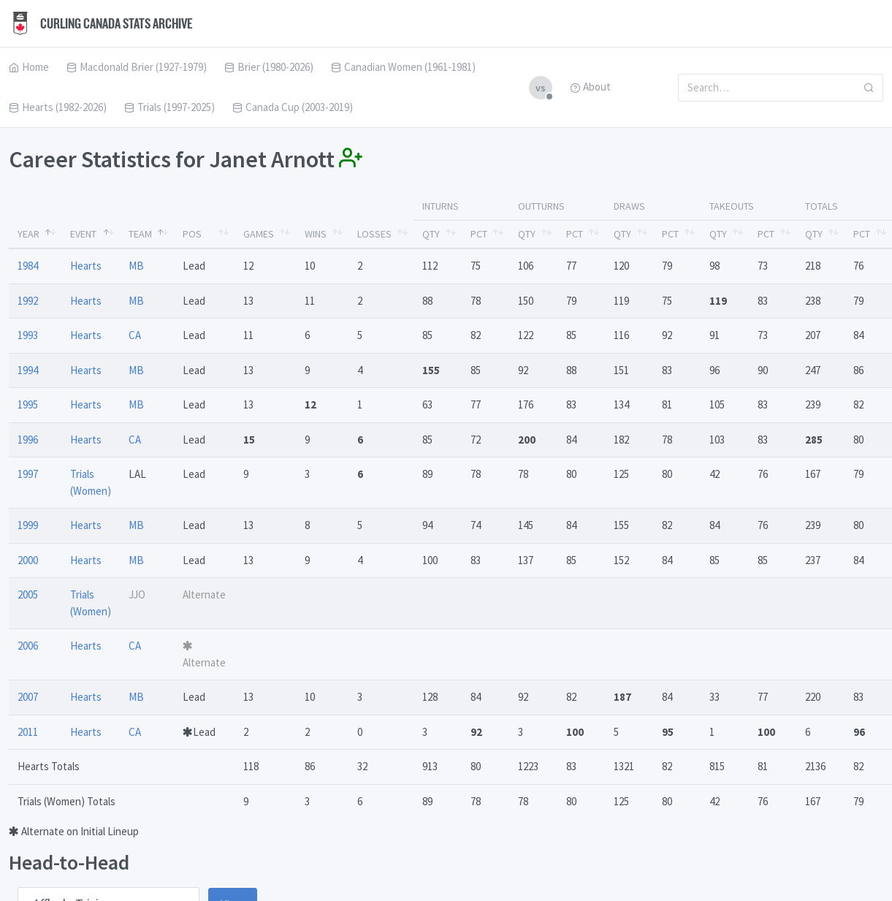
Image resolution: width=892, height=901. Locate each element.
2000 (28, 560)
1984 (28, 266)
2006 (28, 646)
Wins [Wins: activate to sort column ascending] (316, 233)
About (590, 87)
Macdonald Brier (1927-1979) (136, 67)
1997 (28, 474)
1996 (28, 439)
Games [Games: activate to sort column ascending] (258, 233)
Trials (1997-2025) (169, 107)
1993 (28, 335)
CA (135, 335)
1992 (28, 301)
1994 (28, 370)
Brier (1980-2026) (268, 67)
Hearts (86, 266)
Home (29, 67)
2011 (28, 732)
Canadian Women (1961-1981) (403, 67)
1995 (28, 404)
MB (136, 266)
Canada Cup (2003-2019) (292, 107)
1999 (28, 525)
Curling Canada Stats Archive (101, 23)
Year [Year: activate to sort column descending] (28, 233)
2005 (28, 594)
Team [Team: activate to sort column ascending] (140, 233)
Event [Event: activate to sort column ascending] (83, 233)
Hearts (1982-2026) (58, 107)
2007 (28, 697)
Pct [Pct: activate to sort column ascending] (478, 233)
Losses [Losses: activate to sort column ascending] (374, 233)
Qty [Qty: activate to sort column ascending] (431, 233)
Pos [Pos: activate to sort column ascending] (192, 233)
